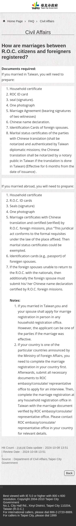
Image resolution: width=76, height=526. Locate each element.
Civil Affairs (47, 21)
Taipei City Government (44, 6)
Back (69, 473)
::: (1, 14)
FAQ (31, 21)
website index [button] (6, 6)
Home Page (15, 21)
